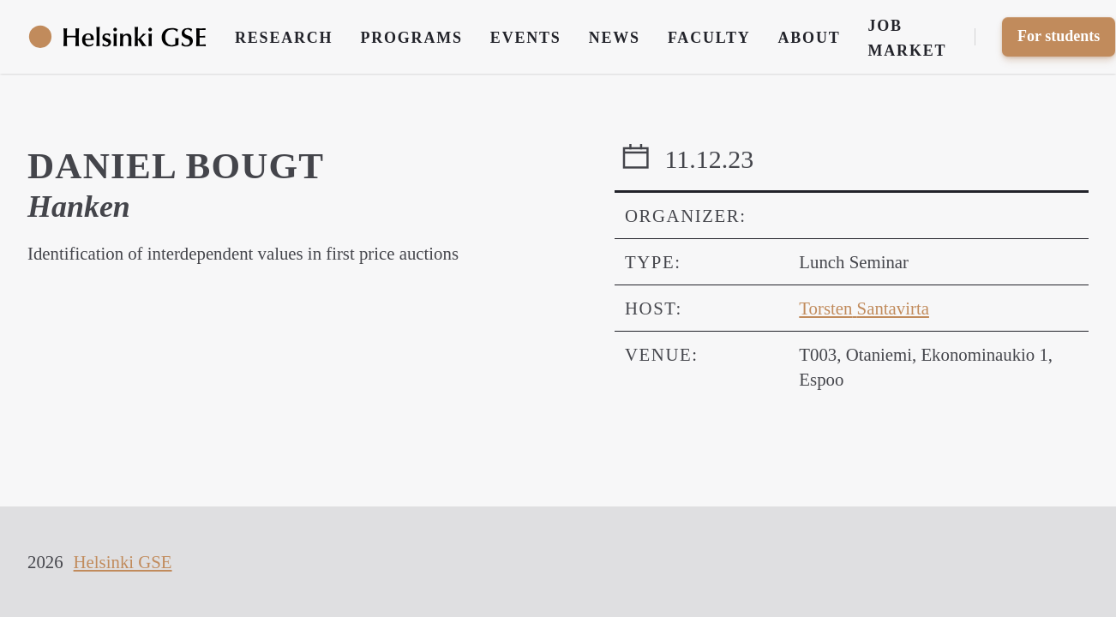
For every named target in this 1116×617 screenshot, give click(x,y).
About (809, 37)
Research (284, 37)
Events (525, 37)
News (614, 37)
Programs (411, 37)
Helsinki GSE (123, 562)
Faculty (709, 37)
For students (1058, 36)
